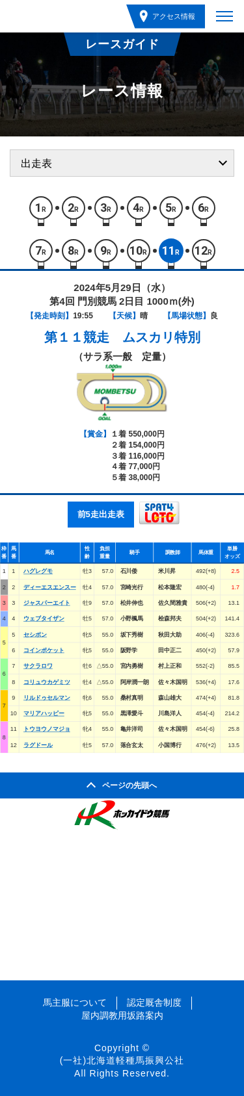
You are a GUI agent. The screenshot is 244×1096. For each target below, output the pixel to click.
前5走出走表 (100, 514)
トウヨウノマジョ (46, 729)
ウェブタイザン (43, 618)
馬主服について (75, 1002)
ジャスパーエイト (46, 603)
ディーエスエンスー (49, 586)
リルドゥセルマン (46, 698)
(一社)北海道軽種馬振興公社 (122, 1060)
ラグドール (38, 745)
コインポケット (43, 650)
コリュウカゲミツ (46, 681)
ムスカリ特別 (161, 337)
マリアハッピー (43, 713)
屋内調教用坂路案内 (122, 1015)
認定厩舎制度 (154, 1002)
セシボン (35, 634)
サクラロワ (38, 666)
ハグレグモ (38, 571)
